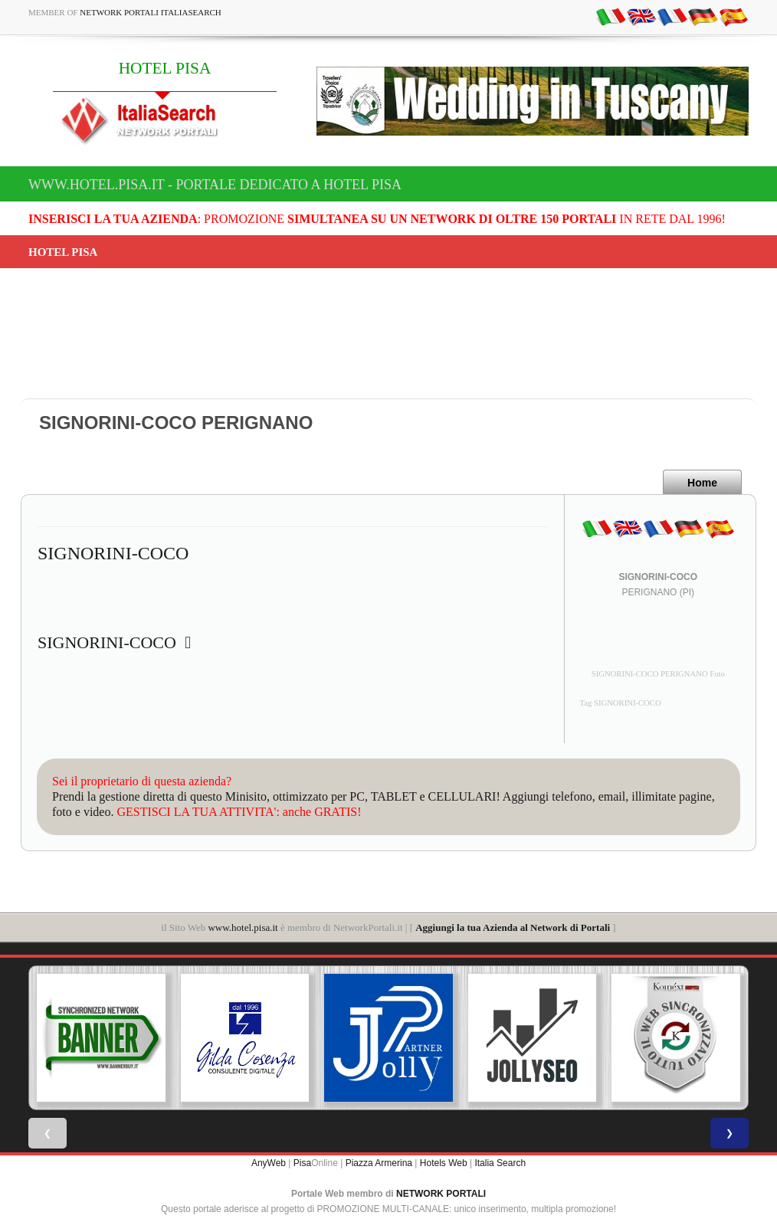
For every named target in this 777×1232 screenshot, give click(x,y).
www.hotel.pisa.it (242, 927)
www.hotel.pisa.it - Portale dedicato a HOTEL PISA (215, 184)
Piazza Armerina (379, 1163)
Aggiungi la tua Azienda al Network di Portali (512, 927)
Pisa (302, 1163)
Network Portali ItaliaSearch (150, 12)
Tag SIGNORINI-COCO (620, 703)
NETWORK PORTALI (441, 1193)
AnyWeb (268, 1163)
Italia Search (500, 1163)
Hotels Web (443, 1163)
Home (702, 483)
